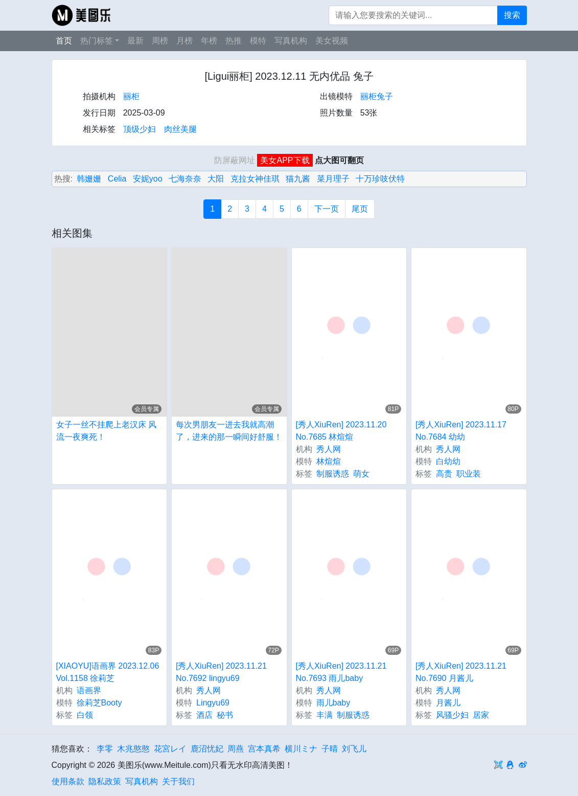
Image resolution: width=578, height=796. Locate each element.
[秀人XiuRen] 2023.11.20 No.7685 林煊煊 (341, 430)
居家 (481, 715)
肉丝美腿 (180, 129)
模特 (258, 40)
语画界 (89, 690)
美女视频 (331, 40)
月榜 (184, 40)
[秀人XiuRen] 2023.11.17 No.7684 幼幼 (460, 430)
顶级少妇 (139, 129)
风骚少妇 (452, 715)
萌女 (361, 473)
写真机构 (290, 40)
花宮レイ (170, 748)
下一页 (326, 208)
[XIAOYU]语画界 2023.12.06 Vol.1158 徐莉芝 (107, 672)
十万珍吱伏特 (380, 178)
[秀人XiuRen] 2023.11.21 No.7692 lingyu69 (221, 672)
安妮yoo (148, 178)
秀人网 (328, 449)
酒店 (204, 715)
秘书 (225, 715)
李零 (105, 748)
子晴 (329, 748)
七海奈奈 (185, 178)
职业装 (468, 473)
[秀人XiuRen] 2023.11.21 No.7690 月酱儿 (460, 672)
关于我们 (178, 781)
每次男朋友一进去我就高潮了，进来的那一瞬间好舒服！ (229, 430)
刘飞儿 (354, 748)
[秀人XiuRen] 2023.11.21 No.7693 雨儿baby (341, 672)
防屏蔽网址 (234, 160)
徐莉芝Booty (99, 702)
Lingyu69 (212, 702)
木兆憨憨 (133, 748)
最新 (135, 40)
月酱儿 (448, 702)
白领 (85, 715)
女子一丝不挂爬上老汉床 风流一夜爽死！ (106, 430)
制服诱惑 (332, 473)
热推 (233, 40)
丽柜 (131, 96)
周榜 (160, 40)
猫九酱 (298, 178)
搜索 (512, 15)
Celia (117, 178)
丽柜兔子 (376, 96)
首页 (64, 40)
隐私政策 (104, 781)
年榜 (209, 40)
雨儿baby (333, 702)
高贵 (444, 473)
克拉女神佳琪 (255, 178)
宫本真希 (264, 748)
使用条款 (68, 781)
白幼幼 (448, 461)
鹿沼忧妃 (207, 748)
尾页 (360, 208)
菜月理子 (333, 178)
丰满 (324, 715)
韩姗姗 (89, 178)
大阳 (215, 178)
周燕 (235, 748)
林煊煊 (328, 461)
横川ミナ (301, 748)
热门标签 (96, 40)
